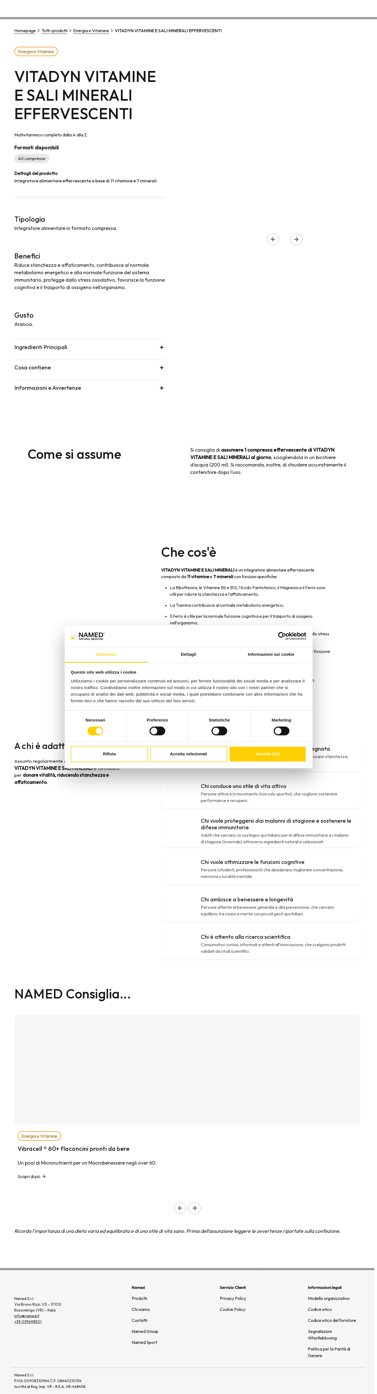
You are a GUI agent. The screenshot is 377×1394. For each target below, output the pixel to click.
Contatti (347, 8)
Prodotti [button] (255, 8)
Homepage (25, 30)
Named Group (145, 1331)
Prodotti (139, 1298)
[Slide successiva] (194, 1208)
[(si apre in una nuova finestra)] (354, 1380)
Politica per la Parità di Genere (329, 1352)
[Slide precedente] (180, 1208)
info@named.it (26, 1315)
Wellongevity (317, 8)
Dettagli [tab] (188, 654)
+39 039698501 (28, 1321)
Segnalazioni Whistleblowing (322, 1335)
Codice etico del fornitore (332, 1320)
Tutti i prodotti (54, 30)
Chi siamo (285, 8)
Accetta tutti (268, 753)
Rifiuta (109, 753)
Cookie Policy (232, 1309)
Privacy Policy (233, 1298)
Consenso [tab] (106, 654)
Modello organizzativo (329, 1298)
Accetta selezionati (188, 753)
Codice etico (320, 1309)
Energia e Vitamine (91, 30)
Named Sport (144, 1342)
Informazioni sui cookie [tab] (271, 654)
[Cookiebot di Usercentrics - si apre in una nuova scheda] (282, 636)
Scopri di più (29, 1176)
